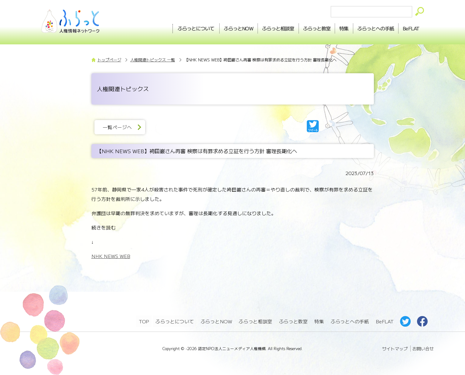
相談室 (272, 27)
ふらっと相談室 (256, 320)
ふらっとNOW (216, 320)
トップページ (109, 60)
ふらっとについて (187, 27)
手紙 (373, 27)
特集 (340, 27)
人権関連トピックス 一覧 (152, 60)
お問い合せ (423, 348)
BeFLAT (410, 27)
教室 (311, 27)
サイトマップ (395, 348)
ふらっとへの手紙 (349, 320)
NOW (231, 27)
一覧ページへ (118, 127)
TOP (144, 320)
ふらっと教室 (293, 320)
